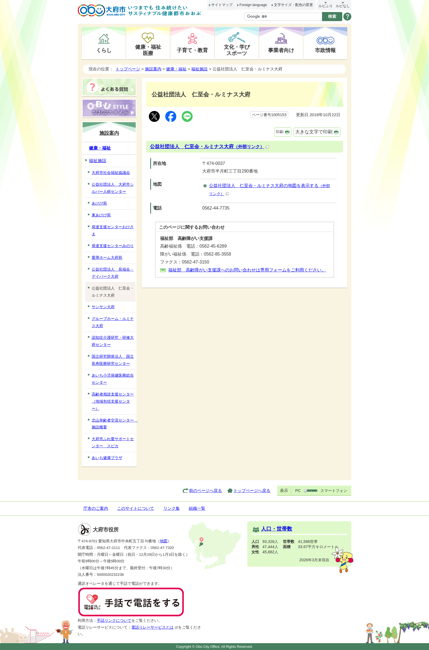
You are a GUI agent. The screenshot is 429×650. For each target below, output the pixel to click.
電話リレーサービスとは (154, 627)
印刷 (279, 132)
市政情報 (325, 50)
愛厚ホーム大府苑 (107, 257)
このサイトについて (135, 508)
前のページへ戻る (205, 490)
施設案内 (153, 69)
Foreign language (253, 5)
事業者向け (281, 50)
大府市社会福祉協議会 (111, 172)
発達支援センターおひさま (113, 230)
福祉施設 (199, 69)
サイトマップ (222, 5)
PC (298, 490)
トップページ (127, 69)
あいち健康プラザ (107, 458)
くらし (104, 50)
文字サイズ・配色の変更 (293, 5)
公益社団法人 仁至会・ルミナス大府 (209, 146)
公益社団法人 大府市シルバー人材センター (113, 188)
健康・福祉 (176, 69)
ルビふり (325, 6)
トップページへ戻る (251, 490)
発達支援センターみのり (113, 246)
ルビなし (343, 6)
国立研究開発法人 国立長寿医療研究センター (113, 360)
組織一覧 (197, 508)
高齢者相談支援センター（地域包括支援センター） (113, 401)
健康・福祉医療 (148, 50)
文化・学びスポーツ (237, 50)
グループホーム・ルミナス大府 (113, 322)
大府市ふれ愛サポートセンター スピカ (113, 442)
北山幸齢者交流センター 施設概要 (114, 423)
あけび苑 (99, 203)
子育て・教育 (192, 50)
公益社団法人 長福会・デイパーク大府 (113, 273)
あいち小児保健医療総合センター (113, 379)
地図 (163, 541)
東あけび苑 (101, 215)
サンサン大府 (103, 307)
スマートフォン (333, 490)
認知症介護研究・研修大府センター (113, 341)
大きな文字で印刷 (313, 131)
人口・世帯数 (276, 529)
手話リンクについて (114, 620)
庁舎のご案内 (95, 508)
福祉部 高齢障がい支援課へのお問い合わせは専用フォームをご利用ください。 (247, 270)
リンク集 (171, 508)
